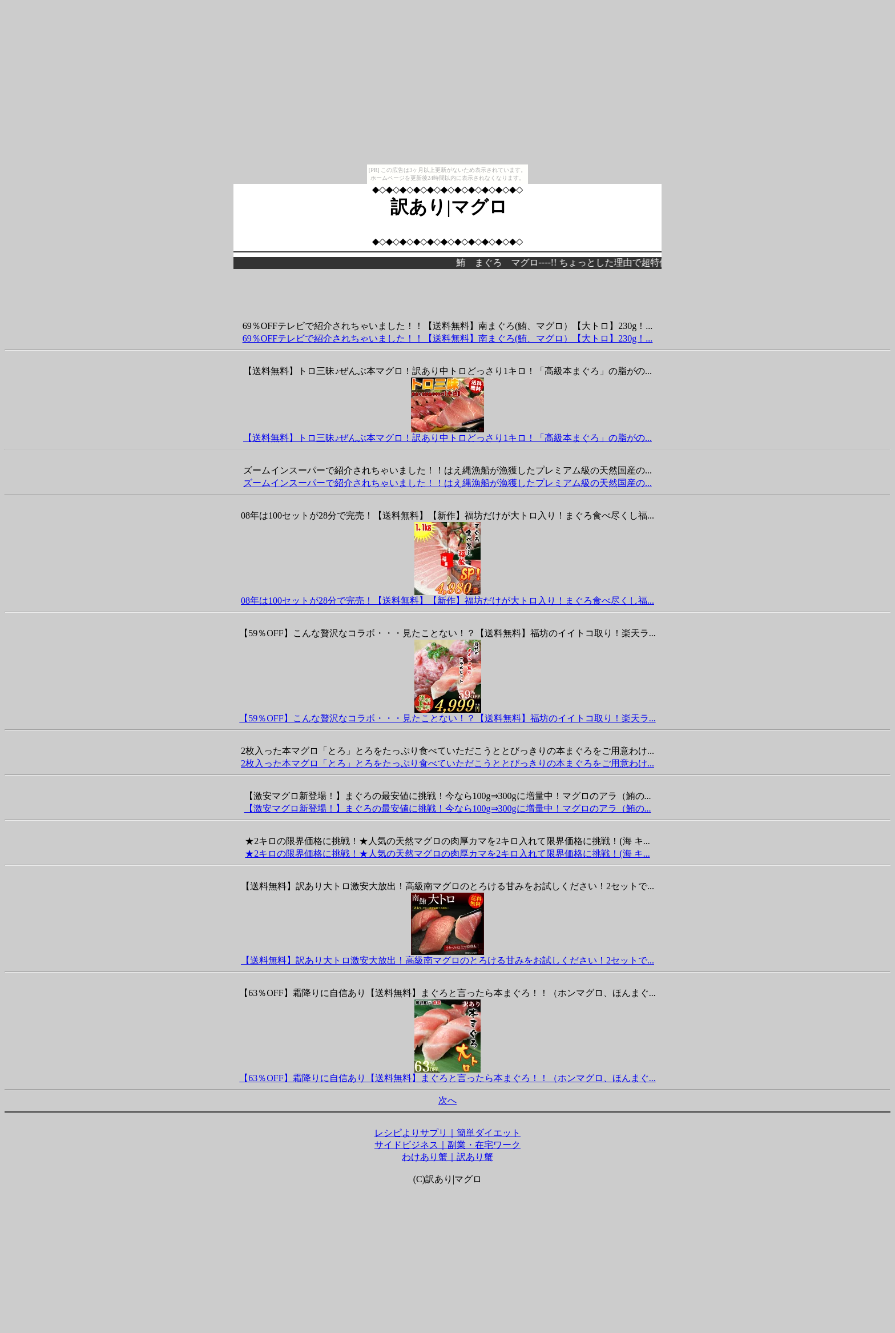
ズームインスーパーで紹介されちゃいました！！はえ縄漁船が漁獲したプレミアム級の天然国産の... (447, 483)
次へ (447, 1100)
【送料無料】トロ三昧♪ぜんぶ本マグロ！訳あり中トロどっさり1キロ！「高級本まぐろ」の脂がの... (447, 438)
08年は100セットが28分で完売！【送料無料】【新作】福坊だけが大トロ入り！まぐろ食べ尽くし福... (447, 600)
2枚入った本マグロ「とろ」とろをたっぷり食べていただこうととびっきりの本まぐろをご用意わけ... (447, 763)
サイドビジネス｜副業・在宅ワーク (447, 1145)
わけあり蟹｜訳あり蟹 (447, 1157)
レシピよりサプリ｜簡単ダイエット (447, 1133)
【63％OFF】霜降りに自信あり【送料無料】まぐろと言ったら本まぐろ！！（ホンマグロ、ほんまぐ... (447, 1078)
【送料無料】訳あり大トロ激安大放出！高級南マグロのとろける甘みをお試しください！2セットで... (447, 960)
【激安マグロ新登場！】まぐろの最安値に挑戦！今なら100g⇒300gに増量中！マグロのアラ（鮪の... (447, 808)
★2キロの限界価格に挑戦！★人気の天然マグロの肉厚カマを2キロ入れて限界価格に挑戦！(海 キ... (447, 853)
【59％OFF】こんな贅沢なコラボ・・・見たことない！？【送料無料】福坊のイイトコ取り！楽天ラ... (447, 718)
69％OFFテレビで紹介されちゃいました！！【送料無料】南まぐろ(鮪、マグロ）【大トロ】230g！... (448, 338)
